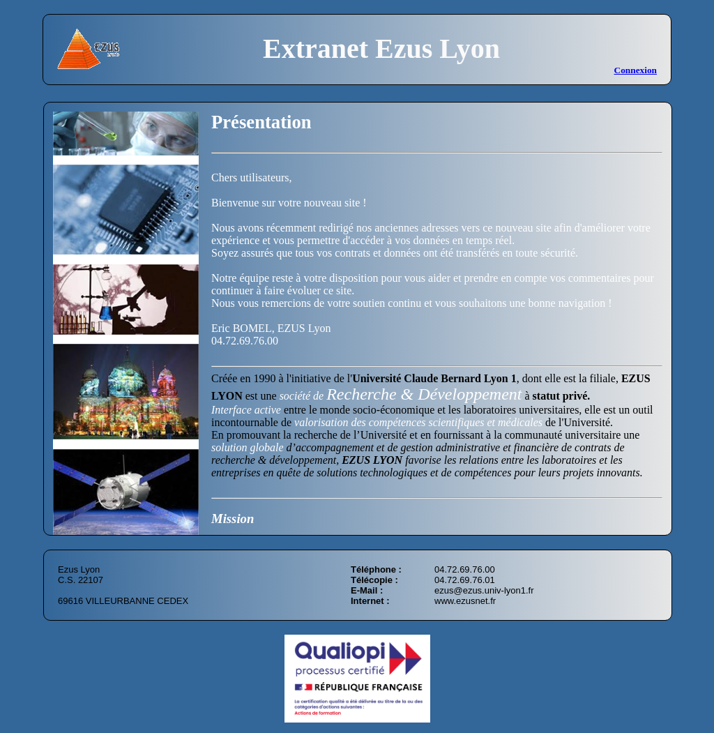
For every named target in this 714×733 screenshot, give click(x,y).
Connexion (635, 70)
